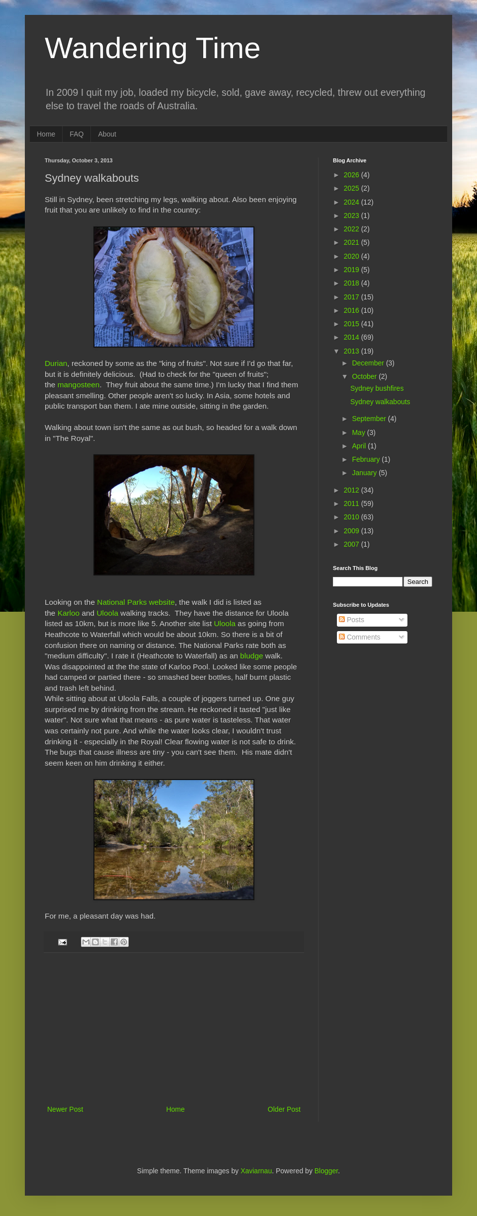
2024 (352, 202)
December (369, 363)
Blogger (326, 1171)
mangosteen (79, 384)
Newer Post (65, 1109)
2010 (352, 517)
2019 (352, 270)
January (365, 473)
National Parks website (136, 602)
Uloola (107, 613)
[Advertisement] (173, 1029)
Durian (56, 363)
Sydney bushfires (376, 388)
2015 (352, 324)
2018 (352, 283)
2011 (352, 503)
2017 (352, 297)
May (359, 432)
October (365, 376)
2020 (352, 256)
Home (46, 134)
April (360, 446)
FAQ (76, 134)
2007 (352, 544)
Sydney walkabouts (380, 402)
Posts (351, 620)
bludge (251, 655)
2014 (352, 337)
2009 (352, 531)
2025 (352, 188)
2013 (352, 351)
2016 (352, 310)
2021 (352, 242)
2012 (352, 490)
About (107, 134)
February (367, 459)
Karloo (69, 613)
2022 (352, 229)
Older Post (284, 1109)
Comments (360, 637)
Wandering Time (153, 48)
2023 (352, 215)
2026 (352, 175)
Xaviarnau (256, 1171)
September (370, 419)
